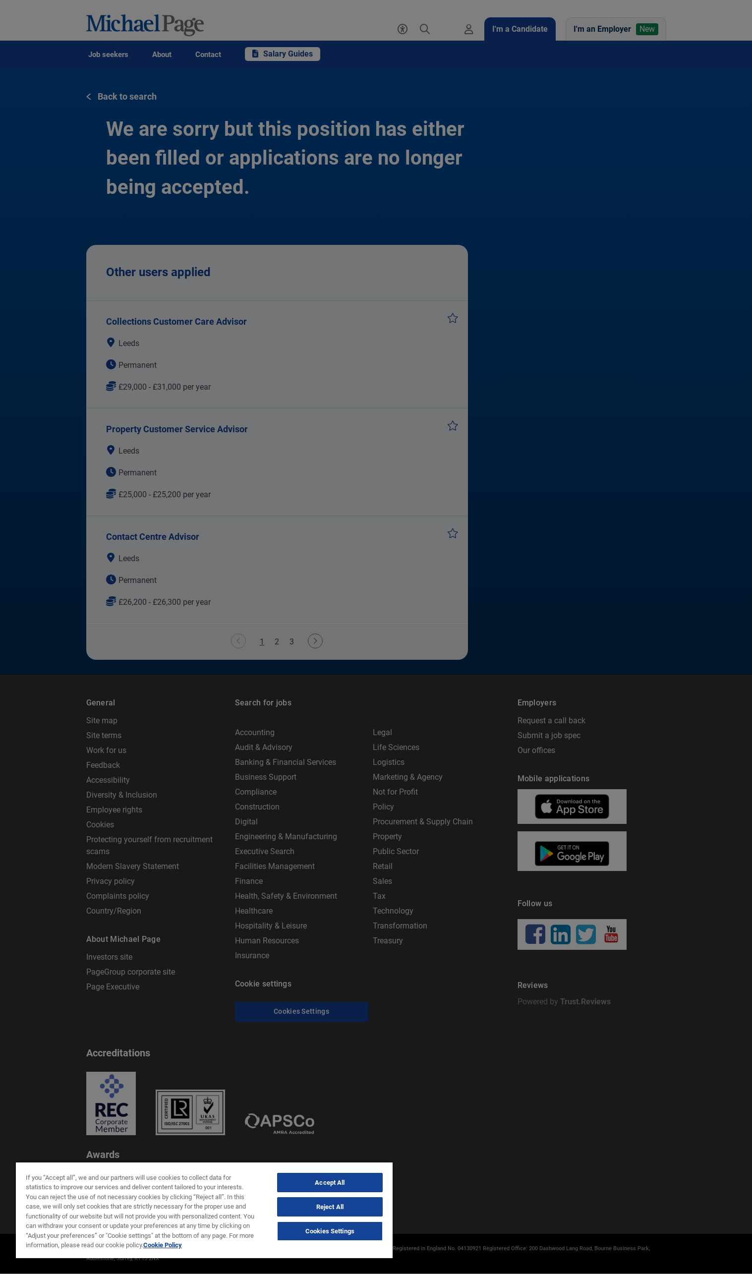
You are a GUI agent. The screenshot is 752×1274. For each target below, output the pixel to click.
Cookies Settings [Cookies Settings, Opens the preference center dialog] (329, 1231)
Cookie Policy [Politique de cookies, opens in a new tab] (162, 1245)
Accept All (330, 1182)
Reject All (330, 1207)
